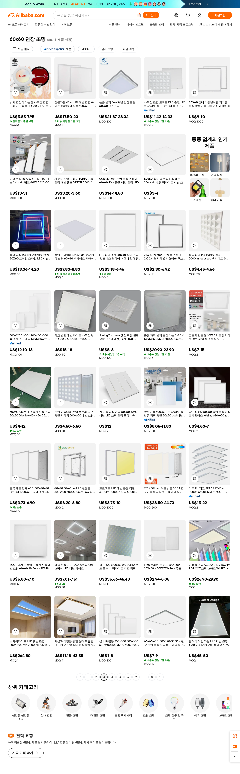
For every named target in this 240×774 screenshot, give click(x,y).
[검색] (151, 15)
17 (152, 677)
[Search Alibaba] (95, 15)
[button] (138, 15)
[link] (235, 736)
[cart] (189, 15)
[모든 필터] (21, 49)
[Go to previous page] (80, 677)
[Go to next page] (160, 677)
